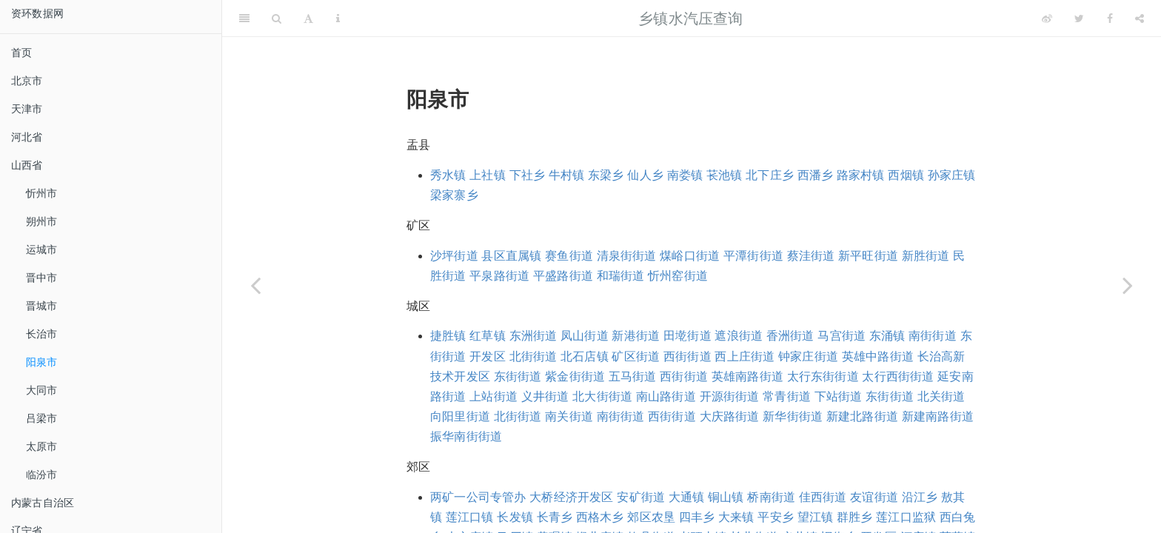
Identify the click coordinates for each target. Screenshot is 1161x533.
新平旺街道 (868, 255)
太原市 (42, 446)
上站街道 (493, 396)
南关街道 (569, 416)
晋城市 (42, 306)
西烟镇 (906, 175)
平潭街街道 (753, 255)
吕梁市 (42, 418)
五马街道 (633, 376)
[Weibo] (1047, 18)
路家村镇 (861, 175)
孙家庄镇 (952, 175)
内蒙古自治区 (42, 503)
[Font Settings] (308, 18)
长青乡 (555, 517)
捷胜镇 (448, 335)
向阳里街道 (460, 416)
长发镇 (515, 517)
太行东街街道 (823, 376)
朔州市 (42, 221)
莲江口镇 (470, 517)
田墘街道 (687, 335)
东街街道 (518, 376)
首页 (21, 52)
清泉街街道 (627, 255)
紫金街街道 (575, 376)
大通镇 (687, 497)
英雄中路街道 (878, 356)
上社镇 (487, 175)
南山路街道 (666, 396)
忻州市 (42, 193)
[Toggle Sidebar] (244, 18)
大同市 (42, 390)
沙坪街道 (454, 255)
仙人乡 (645, 175)
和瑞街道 (621, 275)
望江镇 (815, 517)
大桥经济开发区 (571, 497)
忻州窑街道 (678, 275)
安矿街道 (641, 497)
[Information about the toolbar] (338, 18)
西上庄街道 (744, 356)
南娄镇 (685, 175)
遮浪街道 (739, 335)
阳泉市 (42, 362)
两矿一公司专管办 (478, 497)
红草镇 (487, 335)
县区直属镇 (511, 255)
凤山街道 (585, 335)
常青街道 (787, 396)
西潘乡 (815, 175)
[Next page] (1127, 285)
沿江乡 (920, 497)
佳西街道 (823, 497)
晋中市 (42, 278)
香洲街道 (790, 335)
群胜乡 (855, 517)
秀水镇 (448, 175)
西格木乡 (600, 517)
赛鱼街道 (569, 255)
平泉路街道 (499, 275)
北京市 (27, 81)
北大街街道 (602, 396)
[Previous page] (255, 285)
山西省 (27, 165)
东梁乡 (606, 175)
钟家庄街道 (808, 356)
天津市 (27, 109)
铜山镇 (726, 497)
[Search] (276, 18)
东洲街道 (533, 335)
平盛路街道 (563, 275)
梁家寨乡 (454, 195)
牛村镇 (567, 175)
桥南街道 (771, 497)
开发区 (487, 356)
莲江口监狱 (906, 517)
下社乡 (527, 175)
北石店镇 (585, 356)
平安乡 (775, 517)
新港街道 (636, 335)
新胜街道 (926, 255)
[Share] (1139, 18)
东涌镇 (887, 335)
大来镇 (736, 517)
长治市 (42, 334)
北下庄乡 (770, 175)
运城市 (42, 249)
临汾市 (42, 474)
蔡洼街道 (811, 255)
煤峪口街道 (690, 255)
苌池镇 (724, 175)
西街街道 (687, 356)
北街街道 (533, 356)
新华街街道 (793, 416)
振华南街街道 (466, 436)
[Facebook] (1110, 18)
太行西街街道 (898, 376)
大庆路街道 (730, 416)
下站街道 (838, 396)
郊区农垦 (651, 517)
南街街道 (933, 335)
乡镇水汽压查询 (690, 18)
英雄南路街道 (747, 376)
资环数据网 (37, 13)
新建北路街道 (862, 416)
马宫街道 (841, 335)
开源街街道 (730, 396)
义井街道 (545, 396)
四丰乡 (697, 517)
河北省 (27, 137)
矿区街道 (636, 356)
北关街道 (941, 396)
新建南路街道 (938, 416)
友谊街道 (874, 497)
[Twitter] (1079, 18)
